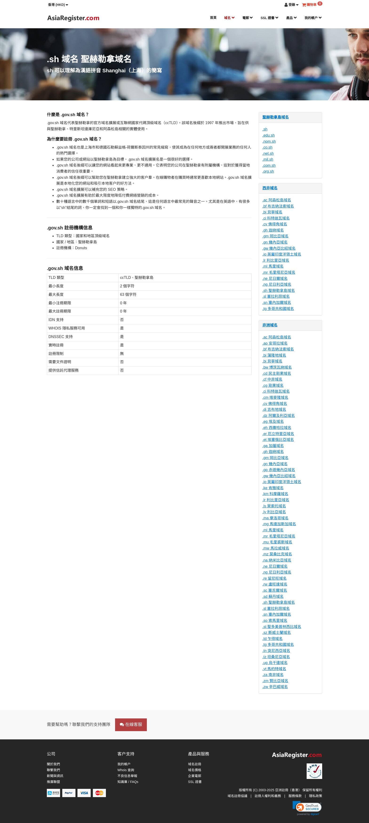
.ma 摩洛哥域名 (275, 518)
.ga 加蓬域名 (273, 446)
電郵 (247, 18)
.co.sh (267, 147)
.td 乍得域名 (272, 639)
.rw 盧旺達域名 (274, 584)
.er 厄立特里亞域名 (278, 434)
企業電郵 (194, 776)
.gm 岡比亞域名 (275, 236)
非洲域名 (269, 325)
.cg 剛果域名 (273, 385)
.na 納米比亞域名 (276, 560)
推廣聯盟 (53, 782)
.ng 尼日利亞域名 (276, 284)
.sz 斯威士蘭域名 (276, 633)
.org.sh (268, 171)
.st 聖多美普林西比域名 (281, 627)
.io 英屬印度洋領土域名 (281, 254)
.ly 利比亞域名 (274, 512)
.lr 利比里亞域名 (275, 260)
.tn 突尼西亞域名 (276, 651)
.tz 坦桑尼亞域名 (276, 657)
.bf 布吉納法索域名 (278, 206)
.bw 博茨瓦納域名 (277, 367)
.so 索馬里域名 (274, 621)
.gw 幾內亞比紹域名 (279, 248)
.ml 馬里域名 (273, 266)
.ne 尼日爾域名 (275, 279)
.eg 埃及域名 (273, 422)
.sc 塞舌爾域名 (274, 590)
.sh (264, 129)
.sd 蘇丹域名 (273, 597)
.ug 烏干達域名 (275, 663)
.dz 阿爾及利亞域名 (278, 416)
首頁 (213, 18)
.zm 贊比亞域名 (275, 681)
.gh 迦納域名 (273, 230)
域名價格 (194, 770)
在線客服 (131, 724)
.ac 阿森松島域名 (276, 200)
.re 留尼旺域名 (274, 578)
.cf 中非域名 (272, 379)
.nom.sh (269, 141)
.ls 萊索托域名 (274, 506)
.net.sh (268, 153)
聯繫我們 (53, 770)
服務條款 (295, 796)
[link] (307, 808)
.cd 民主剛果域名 (276, 373)
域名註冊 (194, 764)
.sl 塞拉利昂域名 (276, 296)
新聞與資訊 (55, 776)
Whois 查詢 (125, 770)
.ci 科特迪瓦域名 (276, 218)
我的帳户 (313, 18)
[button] (58, 5)
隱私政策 (315, 796)
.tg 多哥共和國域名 (278, 309)
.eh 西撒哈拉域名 (276, 428)
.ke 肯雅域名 (273, 488)
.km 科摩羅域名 (275, 494)
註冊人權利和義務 (268, 796)
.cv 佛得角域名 (274, 224)
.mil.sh (267, 159)
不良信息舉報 (127, 776)
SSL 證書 (270, 18)
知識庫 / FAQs (127, 782)
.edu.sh (268, 135)
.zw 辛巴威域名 (275, 687)
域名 (229, 18)
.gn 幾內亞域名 (275, 242)
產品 (291, 18)
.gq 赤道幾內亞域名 (278, 470)
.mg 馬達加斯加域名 (279, 524)
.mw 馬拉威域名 (275, 548)
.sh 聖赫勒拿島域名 (278, 291)
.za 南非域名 (273, 675)
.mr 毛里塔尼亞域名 (278, 272)
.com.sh (269, 165)
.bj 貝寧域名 (272, 212)
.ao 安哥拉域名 (275, 343)
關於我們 (53, 764)
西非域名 (269, 188)
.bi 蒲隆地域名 (274, 355)
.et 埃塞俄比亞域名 (278, 440)
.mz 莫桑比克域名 (277, 554)
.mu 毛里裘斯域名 (277, 542)
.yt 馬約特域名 (274, 669)
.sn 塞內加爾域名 (276, 303)
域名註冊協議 (237, 796)
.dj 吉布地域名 (274, 409)
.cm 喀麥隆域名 (275, 397)
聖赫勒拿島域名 (275, 117)
